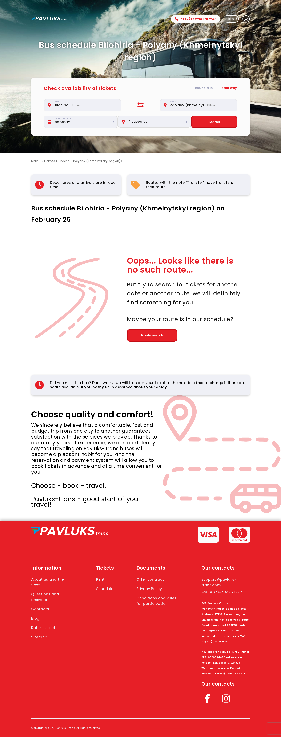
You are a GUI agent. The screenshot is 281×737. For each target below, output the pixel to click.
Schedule (105, 589)
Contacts (41, 609)
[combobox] (85, 105)
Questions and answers (46, 597)
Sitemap (40, 637)
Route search (148, 336)
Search (214, 122)
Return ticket (44, 628)
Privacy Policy (151, 589)
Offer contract (152, 579)
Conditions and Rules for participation (153, 604)
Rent (100, 579)
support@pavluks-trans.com (221, 582)
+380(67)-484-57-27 (195, 19)
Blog (36, 618)
